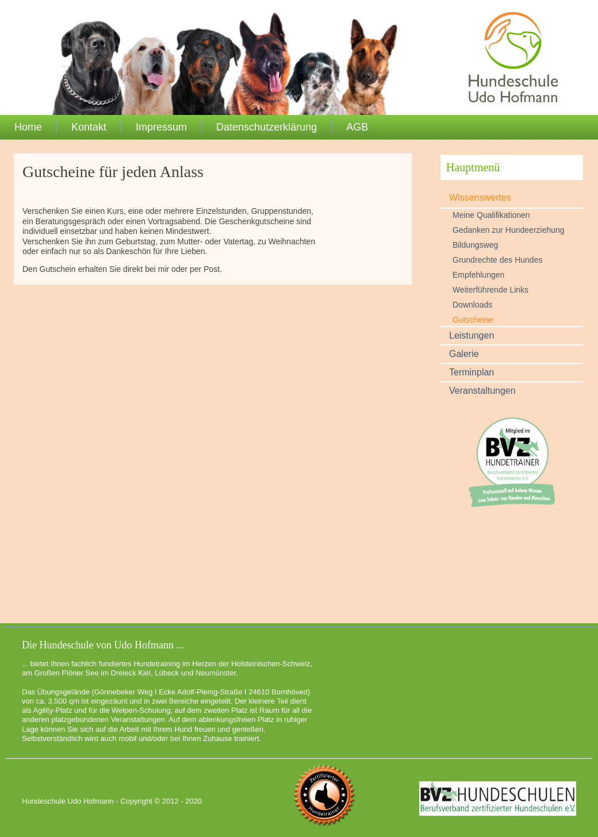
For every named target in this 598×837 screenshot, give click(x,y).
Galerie (464, 354)
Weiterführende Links (490, 289)
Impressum (161, 127)
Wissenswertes (480, 197)
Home (28, 127)
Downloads (472, 304)
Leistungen (471, 335)
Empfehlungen (478, 274)
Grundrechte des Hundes (497, 259)
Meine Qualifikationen (491, 215)
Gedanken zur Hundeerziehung (509, 230)
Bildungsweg (475, 244)
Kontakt (88, 127)
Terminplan (471, 372)
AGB (357, 127)
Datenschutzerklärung (266, 127)
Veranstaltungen (482, 391)
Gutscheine (473, 319)
